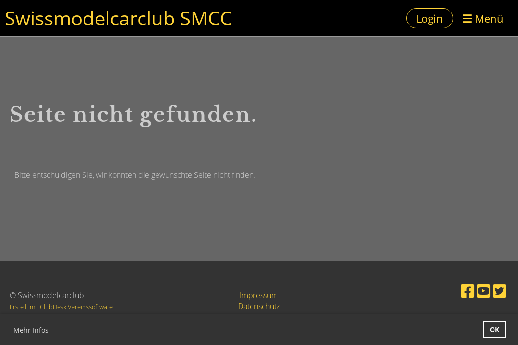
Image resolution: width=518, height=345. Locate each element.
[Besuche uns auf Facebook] (467, 290)
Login (429, 18)
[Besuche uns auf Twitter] (499, 290)
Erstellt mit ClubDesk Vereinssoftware (61, 306)
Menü (483, 18)
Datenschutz (259, 306)
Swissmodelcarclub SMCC (118, 18)
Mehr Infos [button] (30, 329)
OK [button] (494, 329)
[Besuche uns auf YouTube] (483, 290)
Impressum (259, 295)
